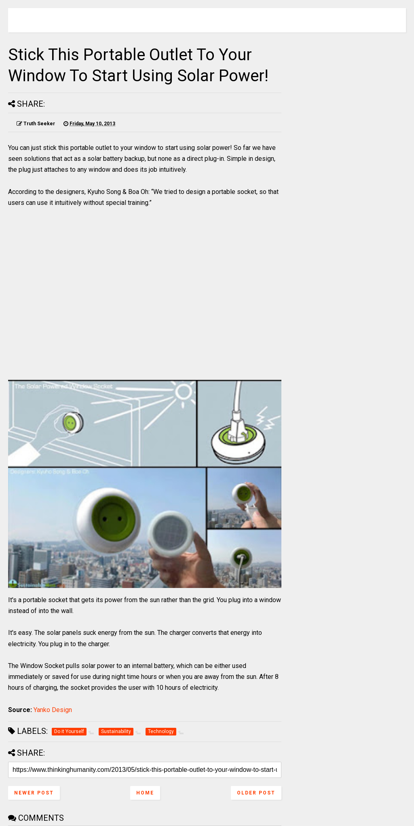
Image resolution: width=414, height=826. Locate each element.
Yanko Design (53, 710)
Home (145, 793)
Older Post (256, 793)
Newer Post (34, 793)
